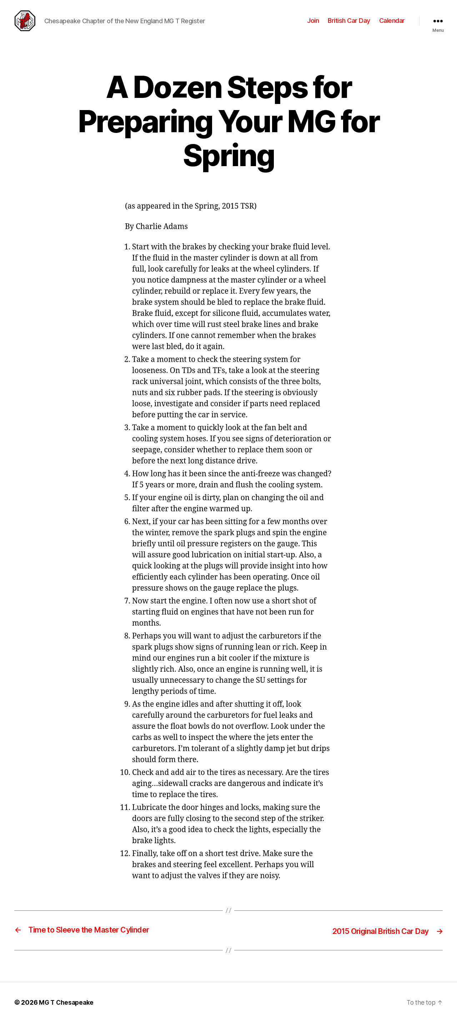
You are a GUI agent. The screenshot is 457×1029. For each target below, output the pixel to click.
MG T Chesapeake (67, 1009)
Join (313, 24)
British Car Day (349, 24)
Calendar (392, 24)
